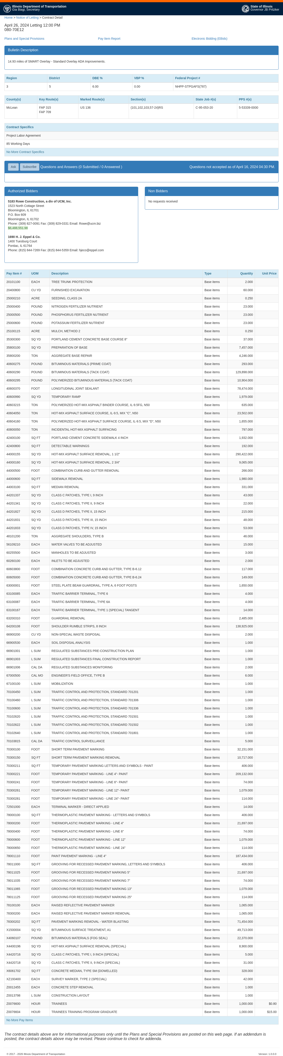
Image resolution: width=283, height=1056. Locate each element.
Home (8, 17)
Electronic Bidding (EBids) (210, 38)
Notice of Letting (27, 17)
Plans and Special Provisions (24, 38)
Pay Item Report (109, 38)
